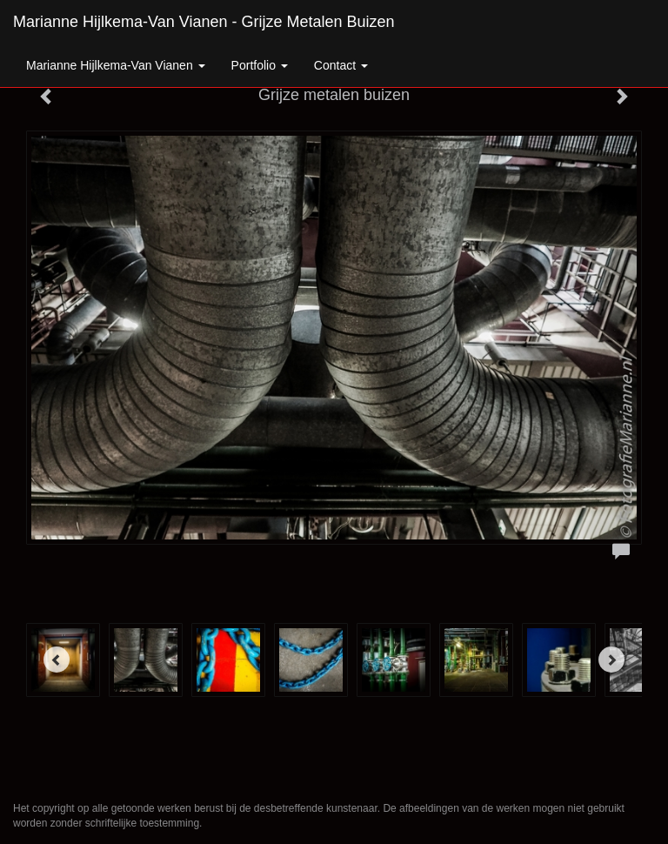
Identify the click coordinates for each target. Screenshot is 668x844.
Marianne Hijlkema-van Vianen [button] (115, 65)
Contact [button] (341, 65)
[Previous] (56, 659)
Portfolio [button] (259, 65)
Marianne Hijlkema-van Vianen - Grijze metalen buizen (204, 21)
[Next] (611, 659)
